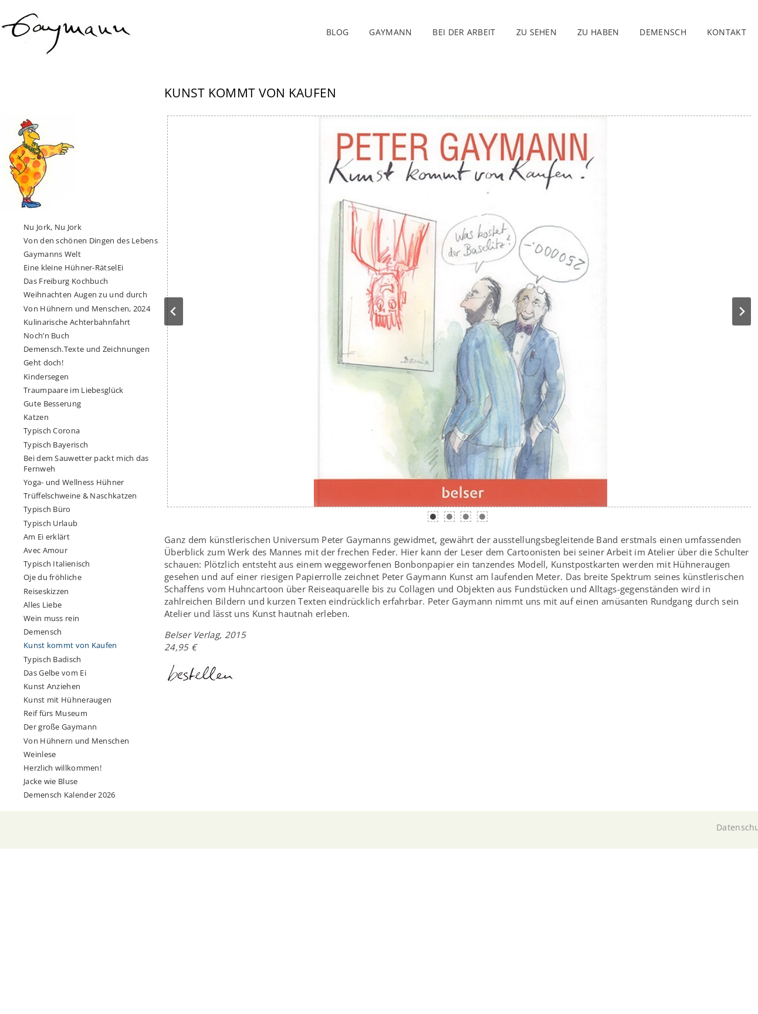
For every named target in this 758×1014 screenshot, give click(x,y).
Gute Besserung (52, 403)
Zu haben (598, 32)
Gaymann (390, 32)
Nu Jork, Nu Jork (52, 227)
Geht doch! (43, 362)
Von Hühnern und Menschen (76, 740)
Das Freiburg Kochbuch (65, 281)
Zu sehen (536, 32)
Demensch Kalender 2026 (69, 794)
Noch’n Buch (46, 335)
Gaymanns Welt (52, 254)
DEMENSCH (662, 32)
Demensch (42, 631)
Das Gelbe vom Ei (54, 672)
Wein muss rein (51, 618)
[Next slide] (741, 311)
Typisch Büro (47, 509)
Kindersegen (46, 376)
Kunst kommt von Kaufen (70, 645)
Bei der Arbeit (463, 32)
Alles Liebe (42, 604)
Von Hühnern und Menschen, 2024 (86, 308)
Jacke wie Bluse (50, 781)
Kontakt (726, 32)
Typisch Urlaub (50, 523)
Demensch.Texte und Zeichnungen (86, 349)
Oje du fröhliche (52, 577)
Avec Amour (45, 550)
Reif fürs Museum (55, 713)
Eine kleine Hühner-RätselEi (73, 267)
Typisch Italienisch (56, 563)
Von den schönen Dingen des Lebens (90, 240)
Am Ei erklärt (46, 536)
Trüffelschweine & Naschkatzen (80, 495)
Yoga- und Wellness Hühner (73, 482)
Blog (337, 32)
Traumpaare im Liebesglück (73, 390)
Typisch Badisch (52, 659)
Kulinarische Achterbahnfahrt (76, 322)
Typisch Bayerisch (55, 444)
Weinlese (39, 754)
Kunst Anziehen (51, 686)
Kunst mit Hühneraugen (67, 699)
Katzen (36, 417)
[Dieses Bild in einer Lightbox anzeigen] (460, 311)
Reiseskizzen (46, 591)
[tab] (433, 517)
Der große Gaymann (60, 726)
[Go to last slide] (173, 311)
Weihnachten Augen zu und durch (85, 294)
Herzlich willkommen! (62, 767)
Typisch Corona (51, 430)
